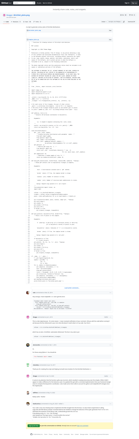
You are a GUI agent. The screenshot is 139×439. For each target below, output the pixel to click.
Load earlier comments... (71, 288)
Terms (45, 434)
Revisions (16, 22)
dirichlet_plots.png (22, 15)
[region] (69, 34)
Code (6, 22)
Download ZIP (131, 21)
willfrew (35, 392)
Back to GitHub (47, 3)
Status (60, 434)
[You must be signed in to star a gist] (123, 15)
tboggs (9, 15)
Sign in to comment (82, 425)
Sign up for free (33, 426)
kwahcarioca (37, 404)
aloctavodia (36, 345)
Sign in (127, 3)
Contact (77, 434)
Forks (37, 22)
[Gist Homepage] (6, 3)
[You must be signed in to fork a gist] (132, 15)
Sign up (134, 3)
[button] (123, 22)
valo (34, 292)
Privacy (50, 434)
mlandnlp (36, 365)
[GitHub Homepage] (31, 434)
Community (67, 434)
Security (56, 434)
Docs (72, 434)
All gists (39, 3)
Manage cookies (84, 434)
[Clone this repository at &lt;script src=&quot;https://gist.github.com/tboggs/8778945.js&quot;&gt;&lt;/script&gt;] (114, 22)
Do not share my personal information (99, 434)
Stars (27, 22)
